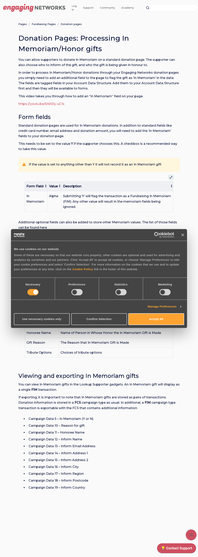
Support (88, 7)
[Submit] (148, 8)
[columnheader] (36, 186)
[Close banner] (182, 234)
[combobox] (170, 8)
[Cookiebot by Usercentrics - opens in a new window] (157, 235)
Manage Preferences (162, 306)
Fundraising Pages (44, 24)
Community (107, 7)
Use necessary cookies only (41, 319)
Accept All (156, 319)
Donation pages (71, 24)
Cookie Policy (82, 269)
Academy (127, 7)
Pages (22, 24)
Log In (74, 7)
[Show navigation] (191, 535)
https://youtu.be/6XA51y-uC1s (41, 104)
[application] (176, 549)
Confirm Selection (99, 319)
